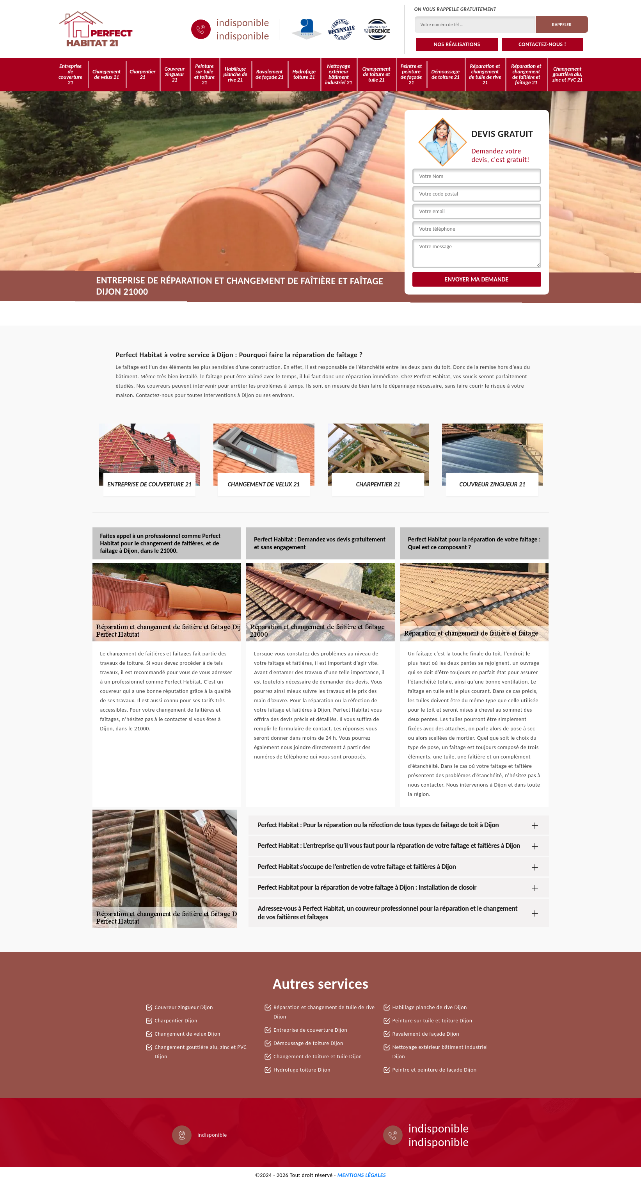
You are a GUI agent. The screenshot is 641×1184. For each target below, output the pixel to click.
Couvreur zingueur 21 (175, 74)
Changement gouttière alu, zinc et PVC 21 (567, 74)
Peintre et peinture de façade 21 (411, 74)
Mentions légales (361, 1175)
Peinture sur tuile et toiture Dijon (432, 1020)
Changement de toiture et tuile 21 (376, 74)
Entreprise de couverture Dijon (310, 1030)
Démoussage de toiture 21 (445, 74)
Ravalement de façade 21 (269, 74)
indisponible (243, 22)
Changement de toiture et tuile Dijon (317, 1056)
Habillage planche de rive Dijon (429, 1007)
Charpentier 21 (142, 74)
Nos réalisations (457, 44)
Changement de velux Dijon (187, 1034)
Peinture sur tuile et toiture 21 (204, 74)
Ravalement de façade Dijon (425, 1034)
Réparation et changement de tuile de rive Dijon (324, 1012)
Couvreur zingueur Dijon (184, 1007)
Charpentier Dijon (176, 1020)
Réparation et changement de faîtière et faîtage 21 (526, 74)
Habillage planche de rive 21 (235, 74)
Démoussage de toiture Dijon (308, 1043)
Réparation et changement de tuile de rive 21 (485, 74)
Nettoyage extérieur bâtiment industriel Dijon (440, 1052)
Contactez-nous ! (542, 44)
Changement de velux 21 (106, 74)
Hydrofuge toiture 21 (304, 74)
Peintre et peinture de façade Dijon (434, 1069)
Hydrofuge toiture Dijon (301, 1069)
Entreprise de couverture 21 (70, 74)
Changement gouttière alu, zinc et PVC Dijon (201, 1052)
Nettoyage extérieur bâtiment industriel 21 (338, 74)
